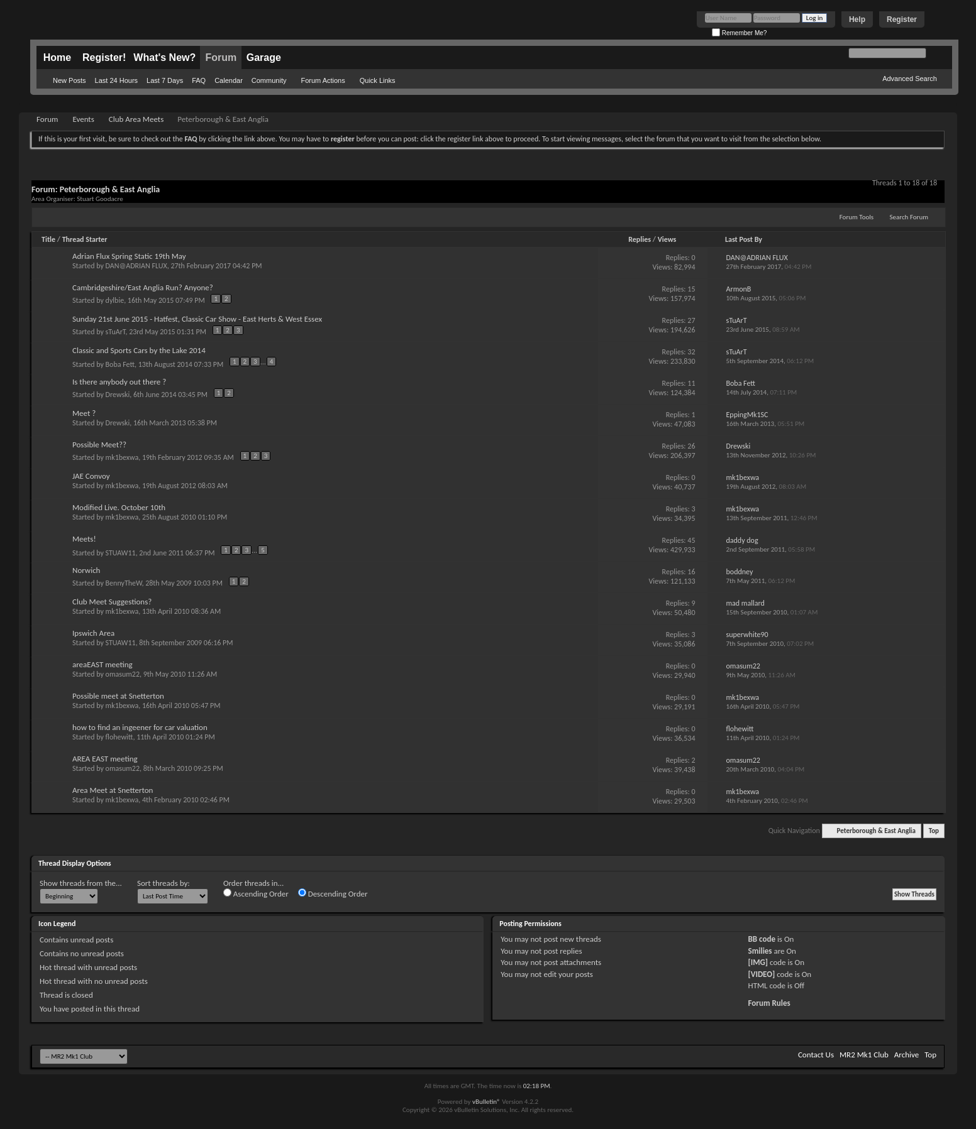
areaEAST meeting (102, 664)
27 (691, 320)
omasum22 (123, 674)
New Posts (69, 80)
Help (857, 19)
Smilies (760, 951)
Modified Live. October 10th (118, 507)
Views (667, 239)
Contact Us (816, 1054)
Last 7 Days (165, 80)
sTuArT (116, 331)
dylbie (115, 300)
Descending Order (333, 893)
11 (691, 383)
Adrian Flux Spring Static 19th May (129, 256)
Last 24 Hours (116, 80)
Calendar (228, 80)
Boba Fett (120, 363)
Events (83, 119)
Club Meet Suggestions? (112, 601)
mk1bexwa (122, 457)
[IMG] (758, 962)
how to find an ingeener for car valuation (140, 727)
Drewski (118, 394)
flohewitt (119, 737)
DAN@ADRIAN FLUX (136, 265)
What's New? (164, 57)
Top (934, 831)
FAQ (199, 80)
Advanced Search (909, 78)
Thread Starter (85, 239)
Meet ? (84, 413)
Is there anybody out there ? (119, 381)
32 (691, 351)
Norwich (86, 570)
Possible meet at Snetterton (118, 696)
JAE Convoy (91, 476)
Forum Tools (856, 217)
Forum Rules (769, 1003)
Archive (906, 1054)
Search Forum (909, 217)
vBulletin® (486, 1102)
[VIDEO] (761, 974)
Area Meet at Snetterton (112, 790)
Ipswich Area (93, 633)
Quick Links (378, 80)
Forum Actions (323, 80)
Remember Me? (739, 33)
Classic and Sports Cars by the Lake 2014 (139, 350)
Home (57, 57)
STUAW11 (121, 552)
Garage (264, 57)
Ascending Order (256, 893)
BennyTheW (124, 583)
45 (691, 540)
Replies (639, 239)
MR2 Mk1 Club (864, 1054)
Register (902, 19)
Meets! (84, 538)
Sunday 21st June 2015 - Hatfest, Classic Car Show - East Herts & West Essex (197, 319)
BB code (761, 939)
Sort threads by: (163, 883)
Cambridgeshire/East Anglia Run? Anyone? (142, 287)
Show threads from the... (81, 883)
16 (691, 571)
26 (691, 446)
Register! (104, 57)
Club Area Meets (136, 119)
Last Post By (743, 239)
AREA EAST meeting (105, 758)
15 (691, 289)
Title (48, 239)
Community (269, 80)
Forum (220, 57)
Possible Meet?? (99, 444)
